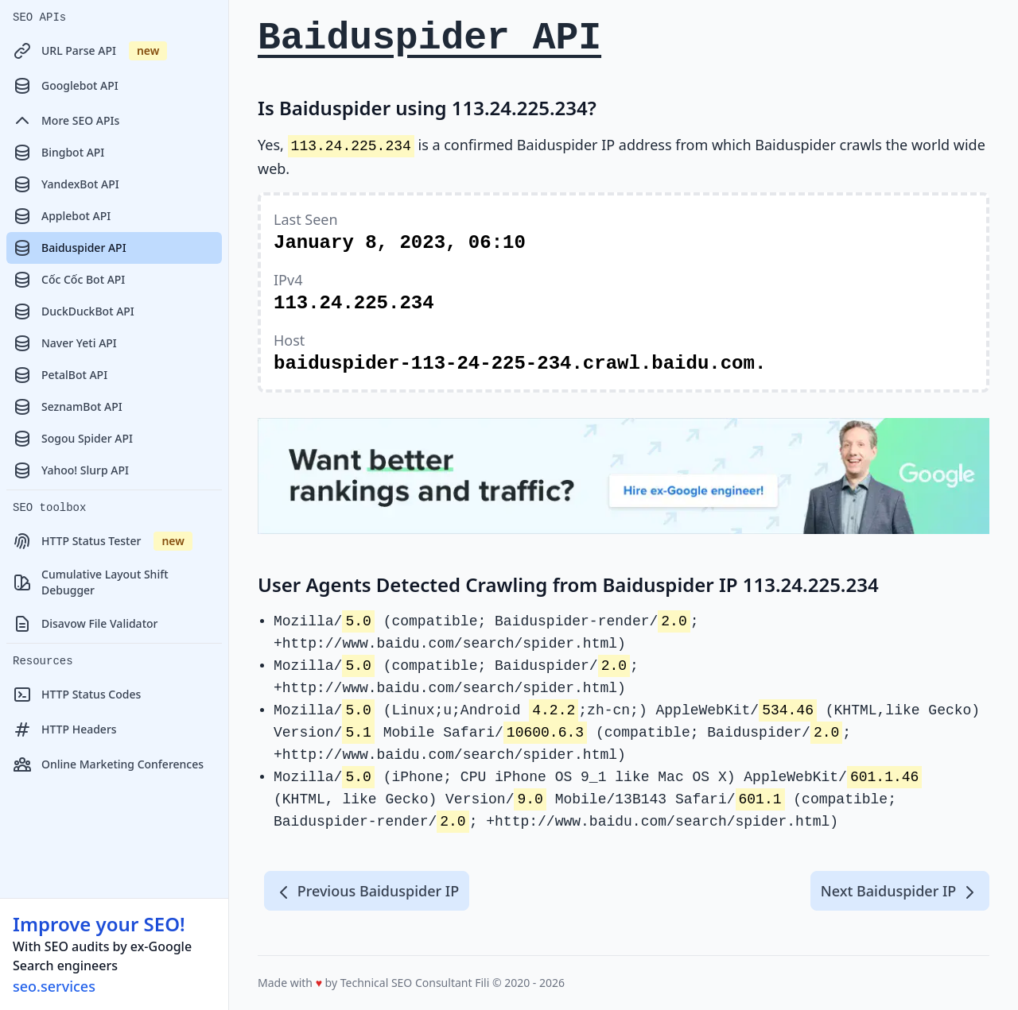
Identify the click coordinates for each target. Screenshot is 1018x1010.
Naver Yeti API (65, 343)
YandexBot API (66, 184)
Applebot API (62, 216)
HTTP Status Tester (102, 541)
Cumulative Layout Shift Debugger (91, 582)
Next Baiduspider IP (900, 891)
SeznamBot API (67, 406)
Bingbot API (58, 152)
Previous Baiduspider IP (366, 891)
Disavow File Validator (85, 623)
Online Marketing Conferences (108, 764)
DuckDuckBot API (73, 311)
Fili (482, 982)
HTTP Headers (65, 729)
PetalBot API (60, 375)
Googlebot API (66, 85)
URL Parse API (90, 50)
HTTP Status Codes (77, 694)
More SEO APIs (66, 120)
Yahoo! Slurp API (71, 470)
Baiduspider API (69, 247)
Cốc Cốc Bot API (69, 279)
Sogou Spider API (73, 438)
